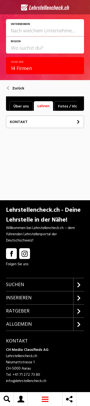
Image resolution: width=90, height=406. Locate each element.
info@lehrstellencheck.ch (26, 381)
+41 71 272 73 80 (26, 374)
